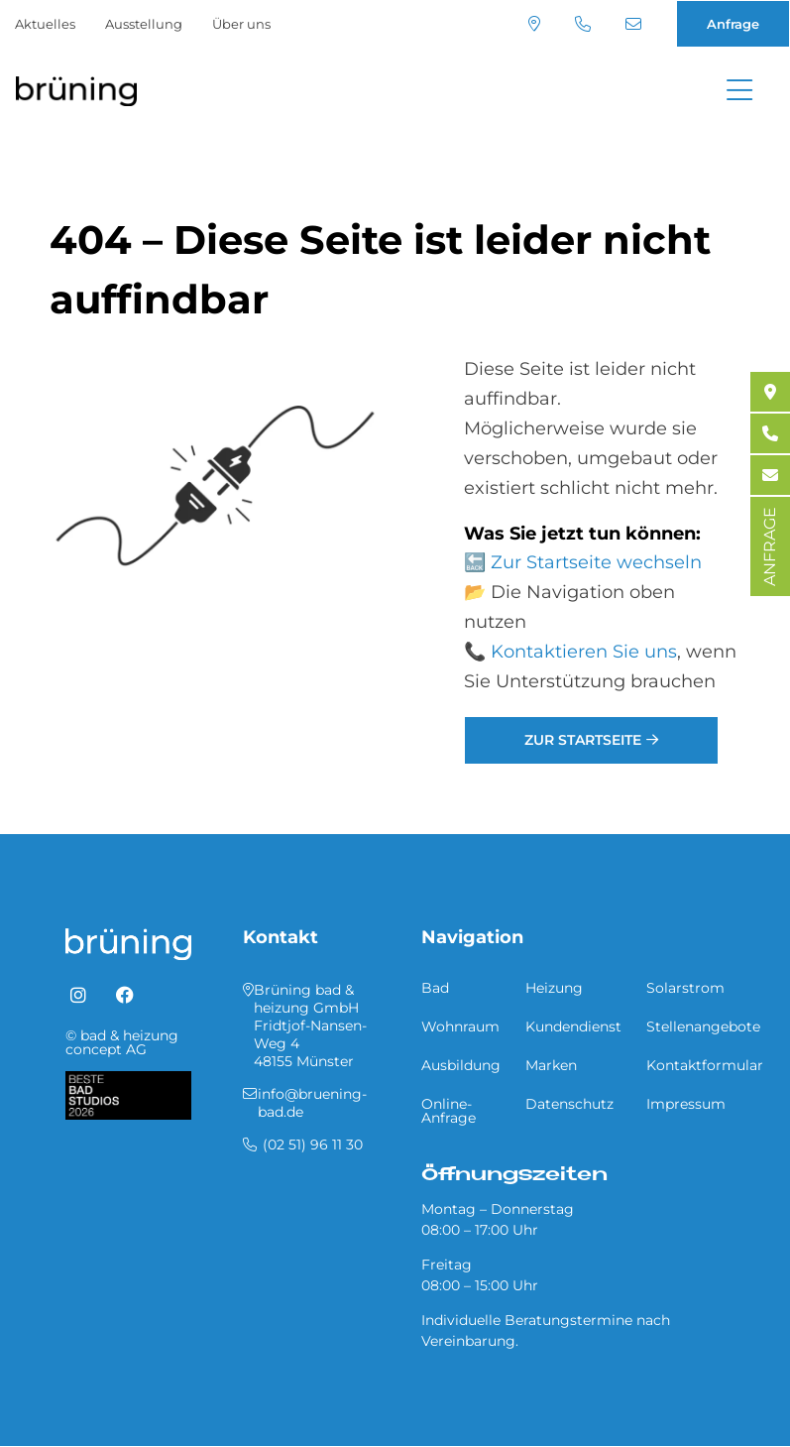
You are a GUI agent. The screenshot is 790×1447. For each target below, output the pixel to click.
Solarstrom (685, 988)
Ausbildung (461, 1065)
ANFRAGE (769, 546)
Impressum (686, 1104)
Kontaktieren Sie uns (584, 652)
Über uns (241, 24)
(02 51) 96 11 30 (583, 24)
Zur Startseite (582, 740)
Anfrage (733, 24)
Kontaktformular (704, 1065)
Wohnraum (460, 1026)
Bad (435, 988)
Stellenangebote (703, 1026)
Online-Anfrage (448, 1111)
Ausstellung (143, 24)
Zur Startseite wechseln (596, 562)
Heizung (554, 988)
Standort (534, 24)
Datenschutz (569, 1104)
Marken (551, 1065)
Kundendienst (573, 1026)
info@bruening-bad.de (633, 24)
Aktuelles (45, 24)
